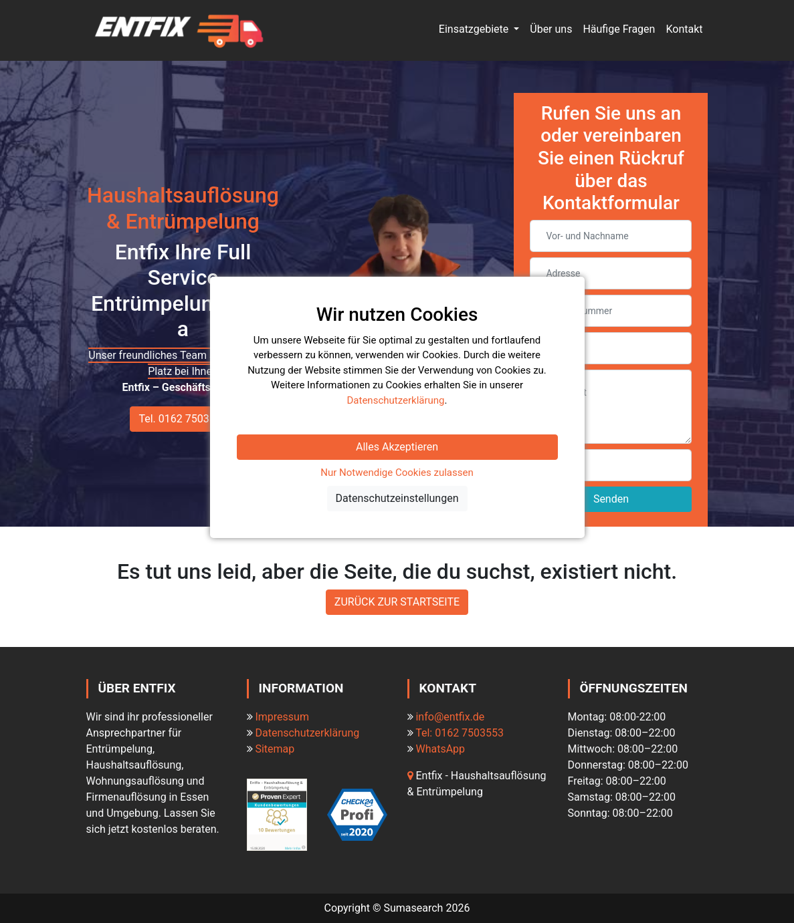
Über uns (551, 29)
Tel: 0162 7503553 (459, 733)
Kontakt (684, 29)
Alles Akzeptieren (397, 446)
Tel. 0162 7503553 (182, 418)
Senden (611, 499)
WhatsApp (440, 749)
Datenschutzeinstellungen (397, 498)
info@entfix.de (449, 716)
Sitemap (274, 749)
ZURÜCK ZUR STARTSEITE (397, 602)
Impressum (282, 716)
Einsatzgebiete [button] (475, 29)
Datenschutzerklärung (307, 733)
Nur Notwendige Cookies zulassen (396, 473)
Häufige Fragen (619, 29)
